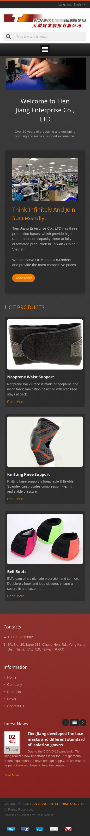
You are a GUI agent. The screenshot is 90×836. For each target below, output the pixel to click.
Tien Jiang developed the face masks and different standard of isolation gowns (56, 739)
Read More (23, 278)
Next (82, 722)
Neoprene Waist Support (30, 377)
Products (14, 692)
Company (14, 685)
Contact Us (15, 706)
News (11, 699)
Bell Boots (16, 571)
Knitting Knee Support (28, 474)
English (78, 4)
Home (11, 677)
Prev (65, 722)
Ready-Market (44, 814)
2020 (12, 750)
